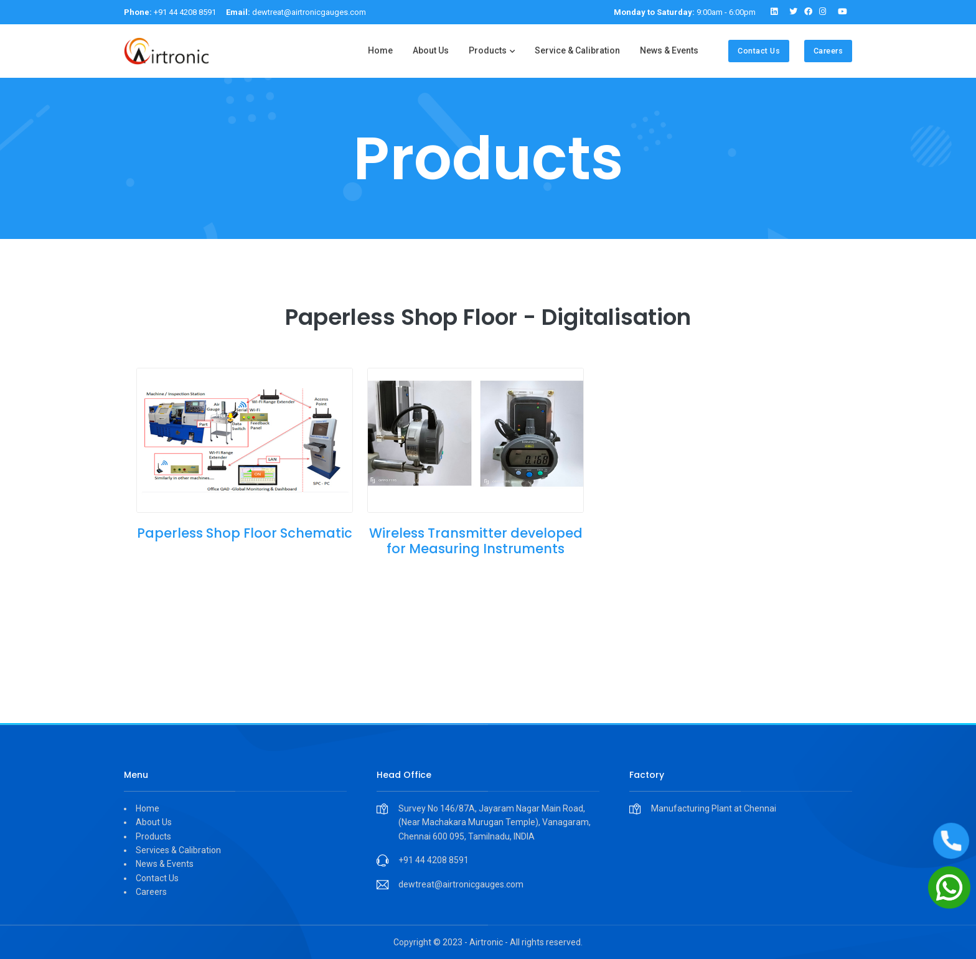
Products (488, 50)
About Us (431, 50)
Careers (828, 50)
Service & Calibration (577, 50)
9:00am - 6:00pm (685, 12)
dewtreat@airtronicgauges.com (296, 12)
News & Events (669, 50)
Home (380, 50)
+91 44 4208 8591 (170, 12)
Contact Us (759, 50)
